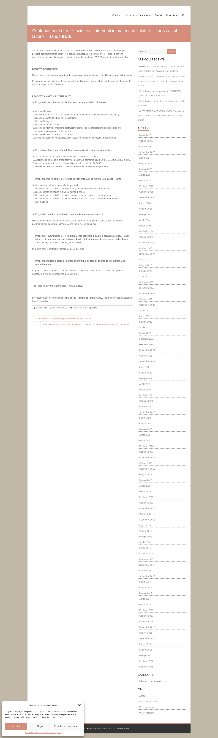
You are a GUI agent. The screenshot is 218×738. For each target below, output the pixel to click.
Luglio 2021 (145, 367)
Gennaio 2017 (146, 616)
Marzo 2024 (145, 225)
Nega (40, 726)
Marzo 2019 (145, 491)
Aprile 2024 (144, 220)
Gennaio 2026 (146, 141)
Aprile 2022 (144, 327)
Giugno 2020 (145, 423)
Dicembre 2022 (146, 288)
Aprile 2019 (144, 486)
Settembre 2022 (147, 305)
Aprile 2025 (144, 175)
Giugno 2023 (145, 265)
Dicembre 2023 (146, 242)
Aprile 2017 (144, 599)
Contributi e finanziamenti (138, 15)
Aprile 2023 (144, 276)
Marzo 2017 (145, 604)
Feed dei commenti (148, 707)
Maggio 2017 (145, 593)
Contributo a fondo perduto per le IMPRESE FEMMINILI (62, 318)
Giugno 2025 (145, 163)
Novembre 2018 (147, 508)
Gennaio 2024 (146, 237)
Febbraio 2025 (146, 186)
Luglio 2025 (145, 158)
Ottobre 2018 (145, 514)
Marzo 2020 (145, 440)
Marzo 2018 (145, 548)
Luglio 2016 (145, 644)
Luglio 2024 (145, 203)
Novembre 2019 (147, 457)
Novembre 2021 (147, 350)
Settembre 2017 (147, 576)
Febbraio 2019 (146, 497)
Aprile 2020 (144, 435)
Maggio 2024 (145, 214)
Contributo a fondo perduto (85, 308)
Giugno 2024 (145, 208)
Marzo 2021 (145, 389)
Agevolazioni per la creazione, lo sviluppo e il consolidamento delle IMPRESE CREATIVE (87, 324)
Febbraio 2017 (146, 610)
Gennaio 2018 (146, 559)
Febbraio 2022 (146, 339)
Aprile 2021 (144, 384)
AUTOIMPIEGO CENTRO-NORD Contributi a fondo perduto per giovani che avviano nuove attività (161, 115)
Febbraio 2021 (146, 395)
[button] (79, 705)
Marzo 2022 (145, 333)
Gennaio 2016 (146, 666)
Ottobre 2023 (145, 248)
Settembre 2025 (147, 152)
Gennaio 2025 (146, 192)
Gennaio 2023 (146, 282)
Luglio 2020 (145, 418)
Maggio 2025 (145, 169)
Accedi (142, 696)
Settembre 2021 (147, 361)
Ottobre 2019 (145, 463)
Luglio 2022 (145, 316)
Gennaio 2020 (146, 452)
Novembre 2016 (147, 627)
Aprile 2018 (144, 542)
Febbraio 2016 (146, 661)
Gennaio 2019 (146, 502)
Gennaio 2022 (146, 344)
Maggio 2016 (145, 655)
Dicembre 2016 (146, 621)
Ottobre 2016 (145, 633)
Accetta (16, 726)
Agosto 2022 (145, 310)
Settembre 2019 (147, 469)
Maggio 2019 (145, 480)
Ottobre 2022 (145, 299)
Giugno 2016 (145, 649)
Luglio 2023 (145, 259)
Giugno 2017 (145, 587)
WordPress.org (146, 713)
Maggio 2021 (145, 378)
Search (172, 51)
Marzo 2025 (145, 180)
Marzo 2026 (145, 135)
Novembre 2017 (147, 565)
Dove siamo (172, 15)
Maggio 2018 (145, 536)
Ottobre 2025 (145, 146)
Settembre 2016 (147, 638)
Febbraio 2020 (146, 446)
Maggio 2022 (145, 322)
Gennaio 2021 (146, 401)
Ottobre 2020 (145, 406)
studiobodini (41, 308)
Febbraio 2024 (146, 231)
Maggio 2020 (145, 429)
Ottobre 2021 (145, 355)
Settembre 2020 (147, 412)
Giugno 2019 (145, 474)
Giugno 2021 (145, 372)
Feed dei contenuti (148, 701)
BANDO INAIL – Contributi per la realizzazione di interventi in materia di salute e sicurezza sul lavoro (161, 81)
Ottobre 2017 (145, 570)
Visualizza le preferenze (66, 726)
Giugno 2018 (145, 531)
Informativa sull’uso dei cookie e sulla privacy (43, 733)
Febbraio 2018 (146, 553)
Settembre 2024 (147, 197)
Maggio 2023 (145, 271)
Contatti (158, 15)
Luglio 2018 (145, 525)
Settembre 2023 (147, 254)
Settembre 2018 (147, 519)
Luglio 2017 (145, 582)
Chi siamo (117, 15)
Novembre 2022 (147, 293)
